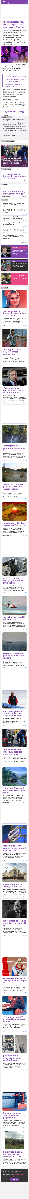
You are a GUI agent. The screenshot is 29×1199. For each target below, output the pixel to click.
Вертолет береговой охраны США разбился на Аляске (12, 223)
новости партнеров (8, 141)
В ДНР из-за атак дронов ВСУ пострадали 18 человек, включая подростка (13, 1019)
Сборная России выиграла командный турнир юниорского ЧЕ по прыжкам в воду (14, 848)
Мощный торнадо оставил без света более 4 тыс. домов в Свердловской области (12, 1154)
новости (5, 200)
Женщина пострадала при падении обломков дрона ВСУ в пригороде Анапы (13, 1115)
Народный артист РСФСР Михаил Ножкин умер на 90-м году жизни (12, 217)
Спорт (13, 261)
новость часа (7, 169)
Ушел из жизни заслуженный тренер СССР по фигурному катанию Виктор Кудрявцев (13, 236)
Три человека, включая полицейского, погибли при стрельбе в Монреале (11, 1057)
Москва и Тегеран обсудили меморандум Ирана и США (12, 885)
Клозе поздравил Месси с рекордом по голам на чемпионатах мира (19, 265)
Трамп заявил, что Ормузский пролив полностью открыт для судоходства (13, 229)
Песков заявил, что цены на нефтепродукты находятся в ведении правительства (12, 160)
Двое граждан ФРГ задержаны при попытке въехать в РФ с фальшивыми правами (13, 211)
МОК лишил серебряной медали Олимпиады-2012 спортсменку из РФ (14, 980)
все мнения (24, 196)
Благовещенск (7, 30)
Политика (14, 248)
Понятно (14, 1179)
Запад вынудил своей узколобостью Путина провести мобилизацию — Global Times (13, 68)
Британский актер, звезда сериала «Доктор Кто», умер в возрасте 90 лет (14, 923)
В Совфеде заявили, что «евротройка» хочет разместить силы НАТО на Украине (19, 252)
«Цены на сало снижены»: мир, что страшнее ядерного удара (13, 192)
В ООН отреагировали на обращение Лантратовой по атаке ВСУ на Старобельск (14, 176)
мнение (5, 184)
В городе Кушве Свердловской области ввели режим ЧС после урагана (13, 790)
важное (5, 146)
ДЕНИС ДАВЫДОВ (6, 196)
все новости (5, 180)
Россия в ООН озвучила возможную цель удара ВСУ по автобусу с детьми (19, 277)
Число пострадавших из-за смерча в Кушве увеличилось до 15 (13, 203)
